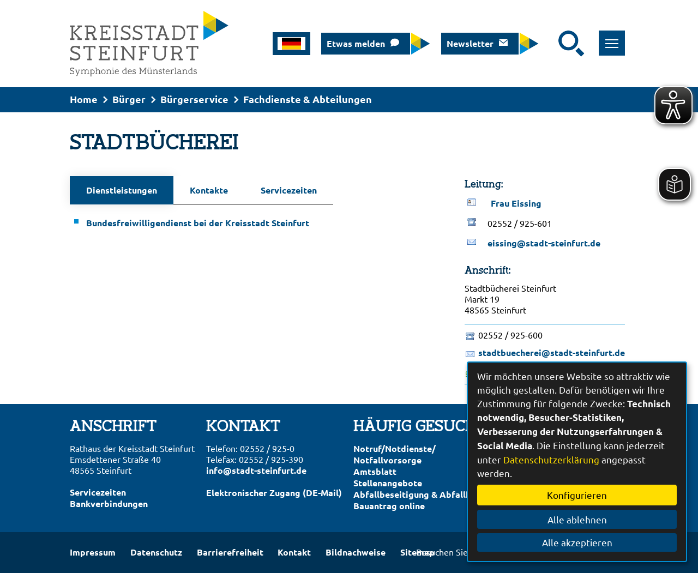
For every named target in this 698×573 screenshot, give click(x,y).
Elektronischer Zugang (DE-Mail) (274, 492)
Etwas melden (356, 43)
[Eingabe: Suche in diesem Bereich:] (551, 44)
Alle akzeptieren (577, 542)
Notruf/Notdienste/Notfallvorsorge (394, 454)
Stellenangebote (387, 482)
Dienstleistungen (121, 190)
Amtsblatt (374, 471)
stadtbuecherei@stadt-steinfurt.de (551, 352)
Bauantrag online (389, 505)
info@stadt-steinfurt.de (256, 470)
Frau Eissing (516, 203)
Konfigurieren (577, 494)
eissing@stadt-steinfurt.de (544, 243)
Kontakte (209, 190)
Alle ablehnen (577, 519)
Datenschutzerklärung (551, 459)
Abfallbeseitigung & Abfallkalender (427, 494)
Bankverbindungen (109, 503)
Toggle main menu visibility (615, 37)
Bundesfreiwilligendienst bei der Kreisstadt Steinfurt (197, 222)
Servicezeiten (289, 190)
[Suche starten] (571, 44)
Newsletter (470, 43)
